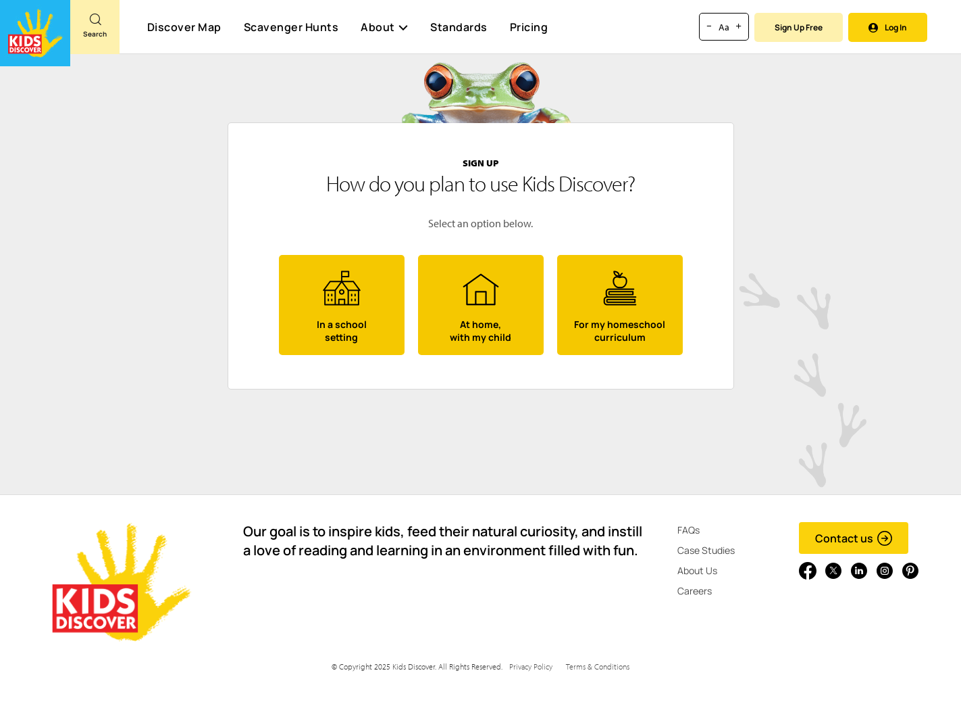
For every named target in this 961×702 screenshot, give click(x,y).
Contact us (854, 538)
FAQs (688, 529)
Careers (694, 590)
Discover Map (184, 27)
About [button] (384, 27)
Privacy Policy (530, 666)
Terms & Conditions (597, 666)
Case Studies (706, 550)
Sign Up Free (799, 27)
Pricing (529, 27)
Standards (459, 27)
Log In (887, 27)
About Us (697, 570)
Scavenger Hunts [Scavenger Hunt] (291, 27)
